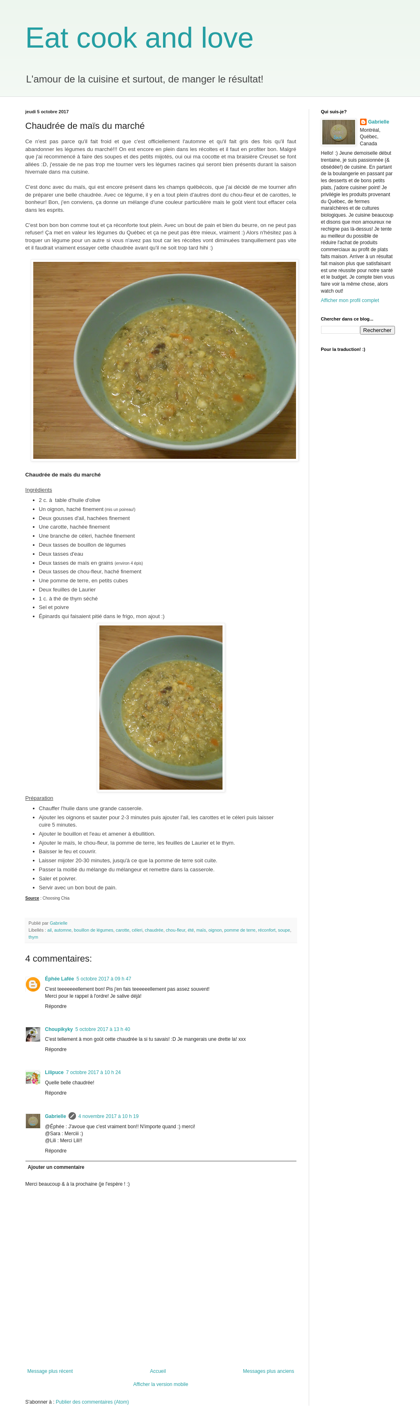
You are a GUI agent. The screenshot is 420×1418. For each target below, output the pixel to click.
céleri (137, 930)
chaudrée (154, 930)
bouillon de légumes (93, 930)
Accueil (158, 1371)
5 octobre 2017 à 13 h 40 (103, 1029)
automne (62, 930)
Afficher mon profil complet (350, 300)
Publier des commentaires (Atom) (92, 1402)
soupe (284, 930)
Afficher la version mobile (160, 1384)
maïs (201, 930)
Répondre (56, 1006)
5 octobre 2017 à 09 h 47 (103, 979)
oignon (215, 930)
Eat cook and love (139, 38)
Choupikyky (59, 1029)
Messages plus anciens (268, 1371)
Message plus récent (50, 1371)
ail (49, 930)
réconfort (266, 930)
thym (33, 937)
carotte (122, 930)
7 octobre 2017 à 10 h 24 (93, 1072)
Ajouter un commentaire (56, 1167)
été (191, 930)
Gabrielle (55, 1116)
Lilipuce (54, 1072)
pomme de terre (239, 930)
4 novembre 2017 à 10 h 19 (108, 1116)
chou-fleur (175, 930)
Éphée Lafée (59, 979)
